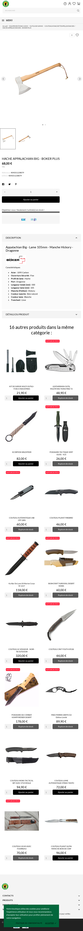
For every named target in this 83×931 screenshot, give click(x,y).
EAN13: (5, 176)
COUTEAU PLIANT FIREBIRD (61, 518)
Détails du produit (42, 314)
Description (42, 237)
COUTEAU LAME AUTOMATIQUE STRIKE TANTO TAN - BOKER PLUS (61, 782)
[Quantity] (8, 398)
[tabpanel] (41, 78)
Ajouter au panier (30, 199)
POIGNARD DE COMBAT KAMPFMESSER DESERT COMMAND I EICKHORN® (22, 717)
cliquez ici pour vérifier (62, 914)
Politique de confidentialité (29, 923)
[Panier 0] (78, 3)
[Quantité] (31, 192)
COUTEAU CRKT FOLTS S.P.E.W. (61, 649)
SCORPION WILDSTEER (21, 452)
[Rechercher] (41, 10)
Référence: (6, 173)
